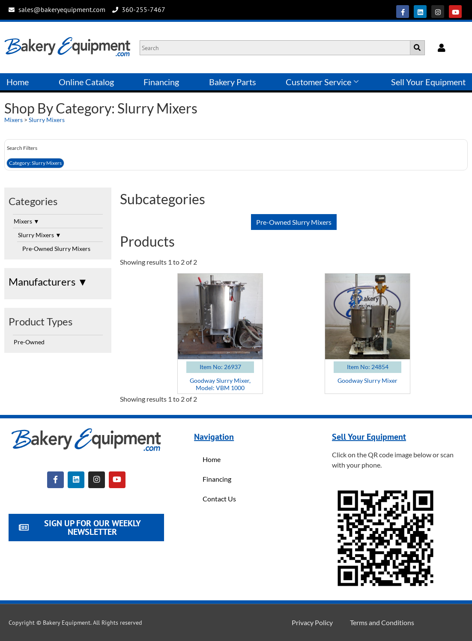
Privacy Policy (312, 622)
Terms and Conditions (382, 622)
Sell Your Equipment (428, 82)
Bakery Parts (232, 82)
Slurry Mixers (47, 119)
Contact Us (219, 499)
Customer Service (322, 82)
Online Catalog (86, 82)
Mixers (13, 119)
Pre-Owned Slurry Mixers (56, 248)
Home (17, 82)
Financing (161, 82)
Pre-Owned (29, 342)
